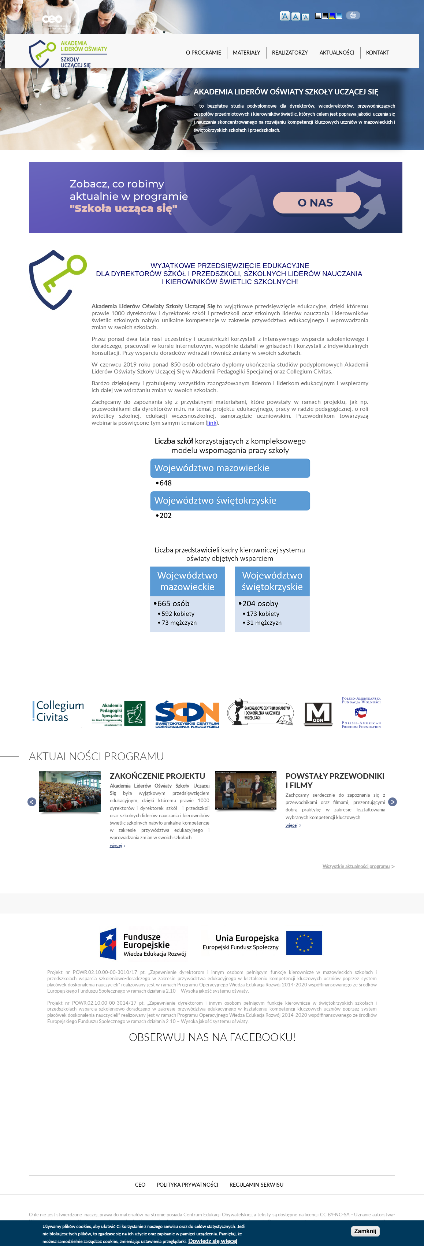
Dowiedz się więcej (212, 1240)
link (211, 422)
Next (392, 801)
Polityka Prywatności (187, 1185)
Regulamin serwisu (256, 1185)
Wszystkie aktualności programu (356, 866)
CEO (140, 1185)
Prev (31, 801)
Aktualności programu (96, 756)
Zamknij (365, 1231)
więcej (116, 845)
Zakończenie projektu (157, 775)
